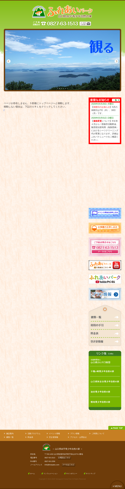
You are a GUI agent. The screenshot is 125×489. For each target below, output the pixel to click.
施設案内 (10, 433)
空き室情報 (53, 437)
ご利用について (98, 433)
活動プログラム (34, 433)
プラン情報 (74, 433)
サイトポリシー (71, 473)
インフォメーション (51, 473)
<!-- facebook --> (105, 176)
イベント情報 (54, 433)
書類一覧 (10, 437)
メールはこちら (68, 465)
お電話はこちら (64, 458)
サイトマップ (90, 473)
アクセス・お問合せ (78, 437)
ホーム (32, 473)
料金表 (30, 437)
